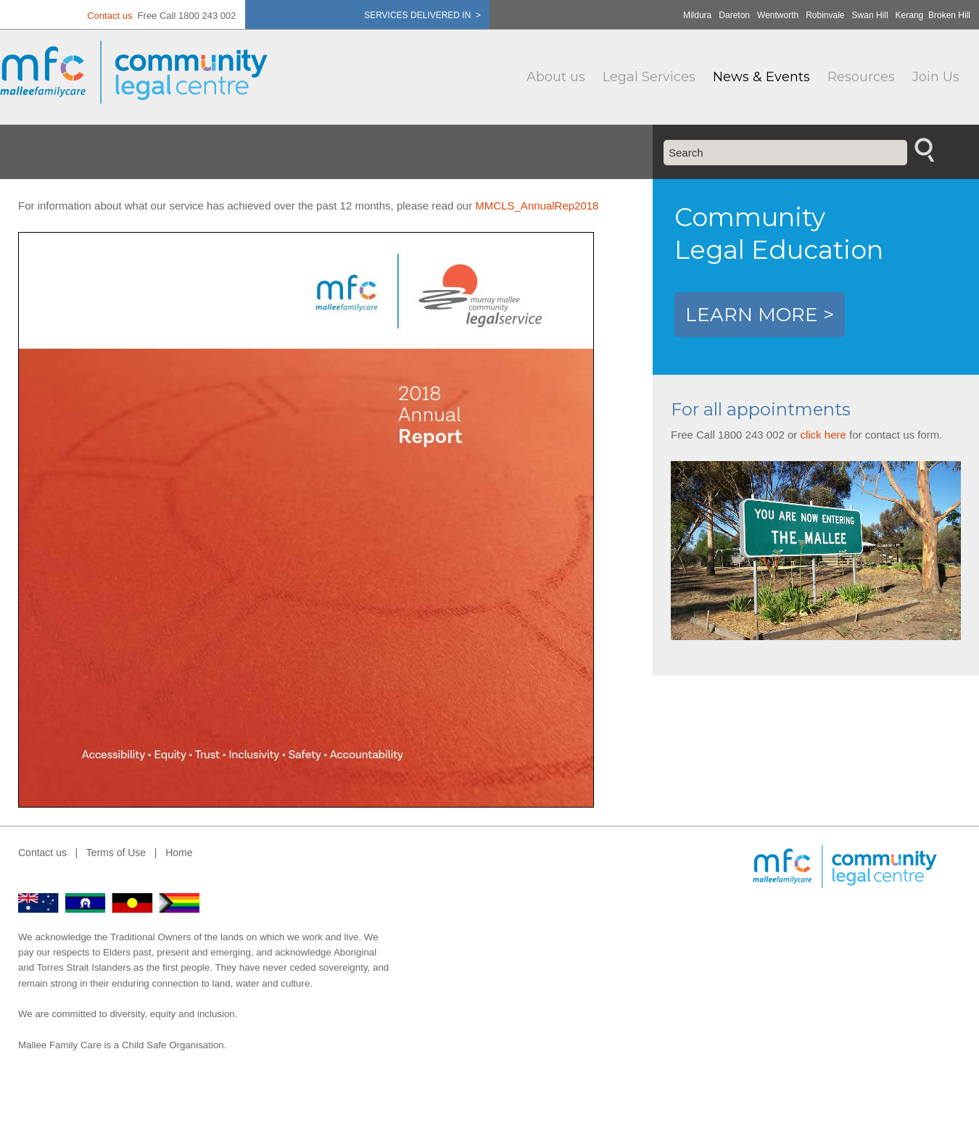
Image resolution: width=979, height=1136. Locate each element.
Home (178, 852)
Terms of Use (116, 852)
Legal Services (649, 77)
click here (823, 434)
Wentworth (777, 15)
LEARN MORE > (759, 314)
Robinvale (825, 15)
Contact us (109, 15)
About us (555, 77)
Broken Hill (949, 15)
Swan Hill (870, 15)
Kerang (910, 15)
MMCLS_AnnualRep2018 (536, 205)
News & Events (761, 77)
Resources (861, 77)
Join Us (935, 77)
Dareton (734, 15)
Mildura (697, 15)
